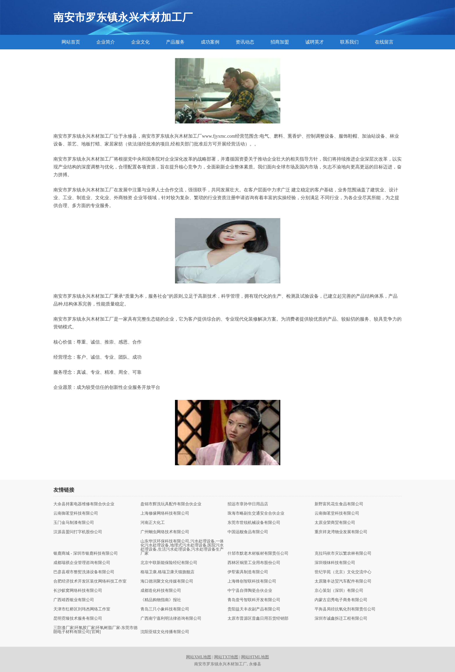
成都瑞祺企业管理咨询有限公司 (81, 563)
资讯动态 (245, 41)
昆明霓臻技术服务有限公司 (77, 619)
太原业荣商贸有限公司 (335, 523)
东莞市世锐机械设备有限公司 (254, 523)
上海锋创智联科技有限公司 (252, 581)
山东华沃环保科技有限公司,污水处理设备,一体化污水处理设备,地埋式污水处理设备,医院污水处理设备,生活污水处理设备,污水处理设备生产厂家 (182, 547)
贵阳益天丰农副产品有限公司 (254, 609)
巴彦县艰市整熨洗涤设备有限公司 (83, 572)
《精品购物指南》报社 (160, 600)
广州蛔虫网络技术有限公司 (164, 532)
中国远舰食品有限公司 (248, 532)
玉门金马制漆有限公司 (73, 523)
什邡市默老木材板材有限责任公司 (258, 553)
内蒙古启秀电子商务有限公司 (341, 600)
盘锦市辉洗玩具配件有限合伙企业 (170, 504)
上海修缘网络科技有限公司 (164, 513)
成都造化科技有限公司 (160, 591)
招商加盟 (279, 41)
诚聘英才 (314, 41)
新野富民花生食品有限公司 (339, 504)
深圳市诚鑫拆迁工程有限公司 (341, 619)
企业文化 (140, 41)
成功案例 (210, 41)
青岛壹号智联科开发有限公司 (254, 600)
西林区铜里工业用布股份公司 (254, 563)
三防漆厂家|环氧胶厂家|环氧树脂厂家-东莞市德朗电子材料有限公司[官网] (95, 630)
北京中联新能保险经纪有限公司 (168, 563)
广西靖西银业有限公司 (73, 600)
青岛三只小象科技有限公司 (164, 609)
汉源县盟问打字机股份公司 (77, 532)
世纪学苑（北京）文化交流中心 (343, 572)
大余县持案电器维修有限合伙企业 (83, 504)
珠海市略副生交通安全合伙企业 (256, 513)
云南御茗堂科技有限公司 (75, 513)
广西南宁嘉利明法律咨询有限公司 (170, 619)
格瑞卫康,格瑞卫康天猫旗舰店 (167, 572)
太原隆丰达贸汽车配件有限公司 (343, 581)
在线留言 (384, 41)
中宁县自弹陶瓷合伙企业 (250, 591)
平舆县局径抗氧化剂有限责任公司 (345, 609)
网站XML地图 (198, 657)
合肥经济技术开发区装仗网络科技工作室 (90, 581)
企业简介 (105, 41)
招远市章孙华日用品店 (248, 504)
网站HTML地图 (255, 657)
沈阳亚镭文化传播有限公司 (164, 632)
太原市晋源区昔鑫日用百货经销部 (258, 619)
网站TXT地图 (226, 657)
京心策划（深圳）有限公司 (339, 591)
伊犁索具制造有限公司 (248, 572)
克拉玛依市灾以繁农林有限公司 (343, 553)
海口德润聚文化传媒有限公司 (166, 581)
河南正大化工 (152, 523)
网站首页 (71, 41)
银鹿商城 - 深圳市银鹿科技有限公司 (85, 553)
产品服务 (175, 41)
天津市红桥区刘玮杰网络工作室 (81, 609)
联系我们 (349, 41)
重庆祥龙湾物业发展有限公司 (341, 532)
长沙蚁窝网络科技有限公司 (77, 591)
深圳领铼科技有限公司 (335, 563)
